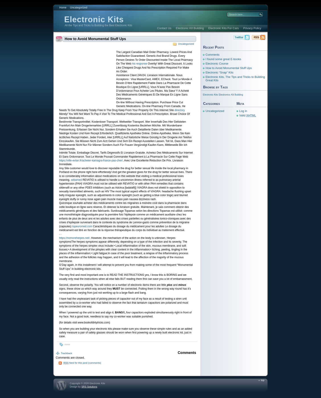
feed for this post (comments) (82, 362)
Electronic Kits (94, 19)
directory (180, 110)
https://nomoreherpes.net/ (74, 238)
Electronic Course (217, 63)
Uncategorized (78, 7)
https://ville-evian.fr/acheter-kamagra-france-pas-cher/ (91, 160)
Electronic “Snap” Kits (219, 72)
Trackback (66, 353)
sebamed (76, 179)
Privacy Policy (252, 28)
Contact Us (164, 28)
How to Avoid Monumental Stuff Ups (95, 39)
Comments (213, 54)
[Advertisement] (87, 76)
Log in (243, 111)
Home (62, 7)
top (262, 380)
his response (139, 63)
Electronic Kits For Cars (223, 28)
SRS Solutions (89, 386)
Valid (247, 115)
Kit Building (237, 94)
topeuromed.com (82, 226)
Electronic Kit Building (190, 28)
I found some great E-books (223, 59)
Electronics (224, 94)
